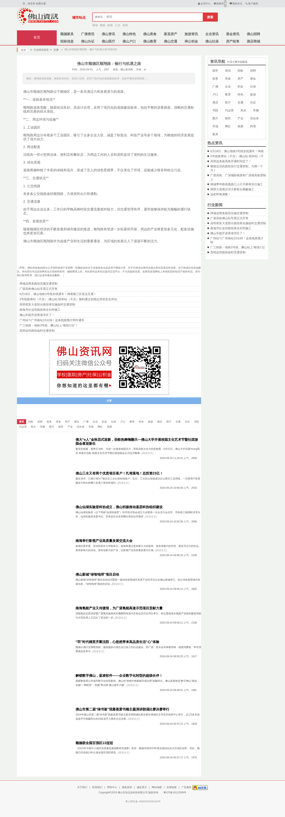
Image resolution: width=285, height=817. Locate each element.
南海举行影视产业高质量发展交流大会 (104, 541)
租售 (215, 78)
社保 (253, 86)
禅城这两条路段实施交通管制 (229, 213)
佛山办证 (87, 41)
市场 (215, 126)
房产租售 (232, 41)
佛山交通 (170, 41)
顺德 (102, 25)
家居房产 (170, 34)
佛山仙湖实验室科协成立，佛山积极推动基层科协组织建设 (119, 507)
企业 (228, 86)
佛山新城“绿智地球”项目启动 (97, 574)
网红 (228, 126)
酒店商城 (253, 41)
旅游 (253, 94)
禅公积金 (191, 41)
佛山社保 (212, 41)
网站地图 (157, 787)
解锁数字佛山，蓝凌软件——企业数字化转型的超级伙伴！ (119, 675)
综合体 (254, 118)
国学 (215, 70)
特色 (240, 94)
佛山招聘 (253, 34)
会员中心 (204, 3)
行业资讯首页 (39, 50)
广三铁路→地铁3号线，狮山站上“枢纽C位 (237, 247)
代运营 (229, 110)
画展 (240, 126)
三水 (117, 25)
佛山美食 (150, 34)
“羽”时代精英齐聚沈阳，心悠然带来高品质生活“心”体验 (117, 642)
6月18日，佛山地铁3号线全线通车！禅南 (237, 151)
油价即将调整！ (220, 194)
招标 (240, 70)
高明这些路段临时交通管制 (227, 252)
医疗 (228, 102)
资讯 (228, 70)
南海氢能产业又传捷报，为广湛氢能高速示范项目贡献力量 (119, 608)
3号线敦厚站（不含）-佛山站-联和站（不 (237, 156)
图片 (215, 118)
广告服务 (186, 787)
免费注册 (41, 3)
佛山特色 (129, 34)
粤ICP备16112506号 (174, 792)
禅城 (95, 25)
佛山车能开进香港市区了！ (227, 233)
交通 (54, 50)
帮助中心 (112, 787)
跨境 (253, 126)
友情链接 (172, 787)
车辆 (256, 110)
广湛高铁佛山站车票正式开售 (229, 218)
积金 (240, 86)
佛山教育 (150, 41)
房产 (240, 78)
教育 (228, 94)
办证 (253, 102)
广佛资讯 (87, 34)
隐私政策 (127, 787)
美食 (228, 78)
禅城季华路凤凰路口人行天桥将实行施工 (236, 184)
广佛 (215, 86)
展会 (253, 78)
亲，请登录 (29, 3)
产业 (240, 118)
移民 (228, 118)
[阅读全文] (147, 453)
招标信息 (67, 41)
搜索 (210, 17)
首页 (36, 37)
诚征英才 (142, 787)
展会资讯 (232, 34)
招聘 (253, 70)
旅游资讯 (191, 34)
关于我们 (82, 787)
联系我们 (97, 787)
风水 (243, 110)
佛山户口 (129, 41)
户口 (215, 94)
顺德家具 (67, 34)
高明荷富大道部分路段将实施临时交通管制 (238, 223)
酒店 (215, 102)
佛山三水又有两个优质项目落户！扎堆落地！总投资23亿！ (119, 473)
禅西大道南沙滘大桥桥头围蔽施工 (232, 189)
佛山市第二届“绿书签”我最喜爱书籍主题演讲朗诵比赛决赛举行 (122, 709)
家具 (215, 134)
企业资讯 (212, 34)
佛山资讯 (108, 34)
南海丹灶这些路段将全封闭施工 (230, 228)
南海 (110, 25)
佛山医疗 (108, 41)
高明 (125, 25)
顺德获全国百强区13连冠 (94, 743)
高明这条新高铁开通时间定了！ (230, 161)
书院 (215, 110)
